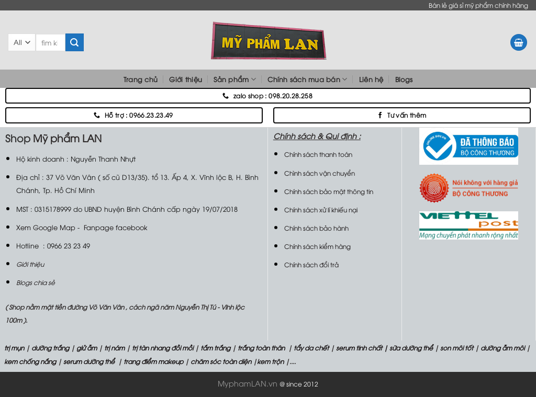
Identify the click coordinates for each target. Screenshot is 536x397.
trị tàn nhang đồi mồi (162, 347)
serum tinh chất (359, 347)
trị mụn (14, 347)
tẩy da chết (311, 347)
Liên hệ (371, 79)
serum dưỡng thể (89, 361)
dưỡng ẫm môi (501, 347)
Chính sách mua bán (307, 79)
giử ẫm (86, 347)
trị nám (114, 347)
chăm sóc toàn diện (220, 361)
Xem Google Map (45, 227)
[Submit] (74, 42)
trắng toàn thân (261, 347)
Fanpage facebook (115, 227)
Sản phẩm (235, 79)
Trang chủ (141, 79)
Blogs (403, 79)
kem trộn (270, 361)
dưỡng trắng (50, 347)
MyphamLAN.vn (247, 383)
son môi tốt (456, 347)
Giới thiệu (185, 79)
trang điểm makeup (152, 361)
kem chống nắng (29, 361)
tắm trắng (215, 347)
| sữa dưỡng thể (409, 347)
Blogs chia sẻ (35, 282)
